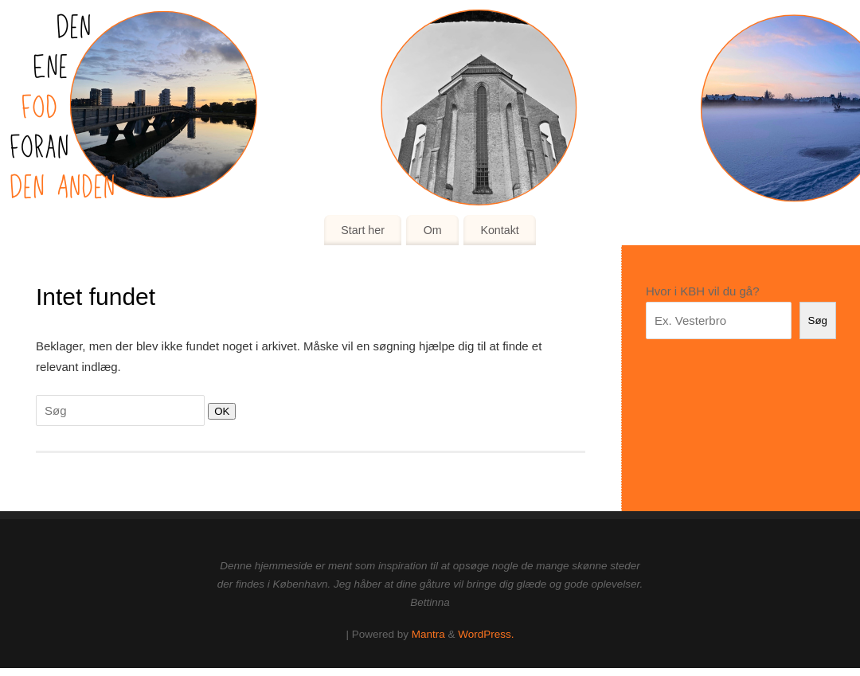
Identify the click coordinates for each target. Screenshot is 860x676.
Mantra (428, 634)
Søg (817, 320)
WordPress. (486, 634)
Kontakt (499, 230)
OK (218, 410)
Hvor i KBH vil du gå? (703, 291)
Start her (363, 230)
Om (433, 230)
